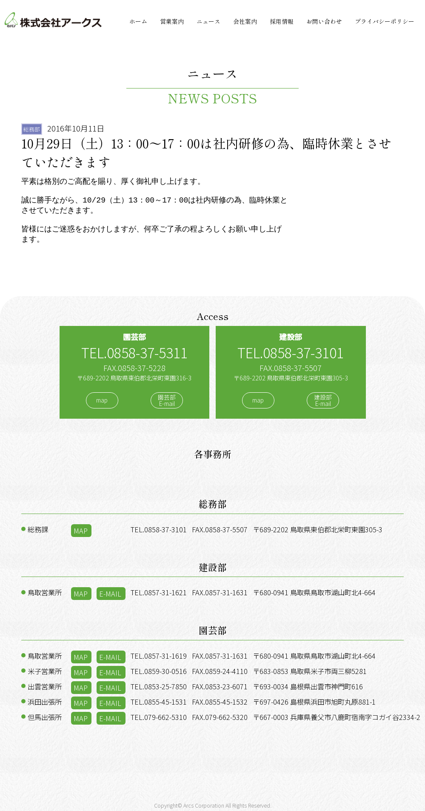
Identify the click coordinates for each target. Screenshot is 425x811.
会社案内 (245, 21)
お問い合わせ (324, 21)
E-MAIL (110, 593)
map (102, 400)
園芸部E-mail (167, 400)
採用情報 (282, 21)
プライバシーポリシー (384, 21)
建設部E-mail (323, 400)
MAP (81, 530)
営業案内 (172, 21)
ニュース (208, 21)
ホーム (138, 21)
